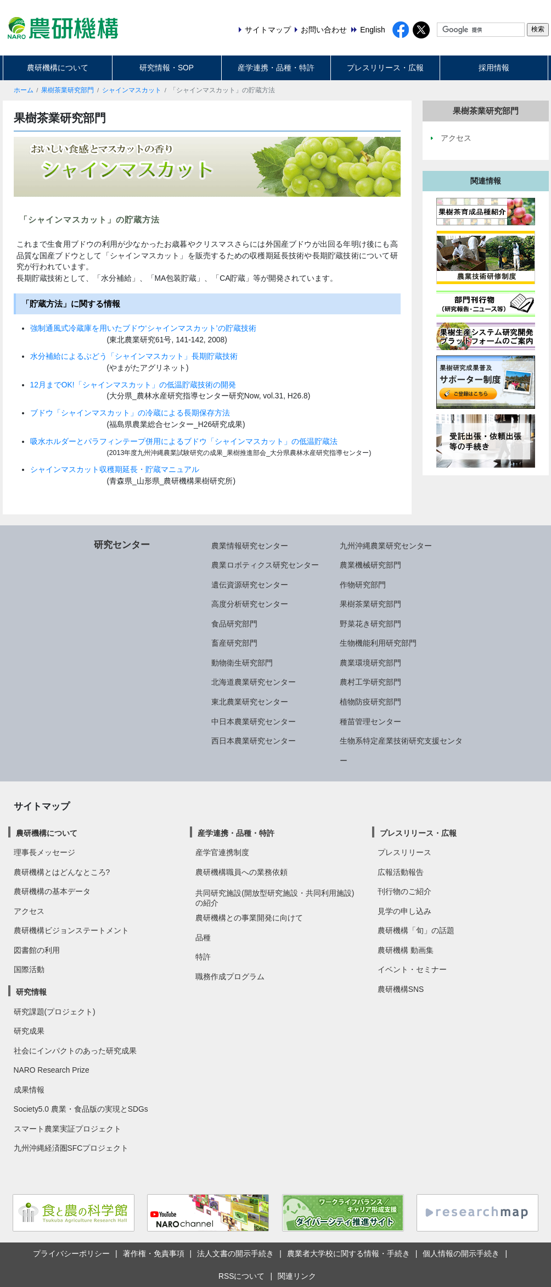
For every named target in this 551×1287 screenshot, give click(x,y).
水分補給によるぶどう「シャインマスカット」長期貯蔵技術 (134, 356)
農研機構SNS (401, 989)
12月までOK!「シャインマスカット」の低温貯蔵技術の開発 (133, 384)
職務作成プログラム (230, 976)
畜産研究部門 (234, 643)
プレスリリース (404, 852)
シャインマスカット (131, 90)
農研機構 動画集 (406, 950)
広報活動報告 (401, 872)
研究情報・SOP (166, 67)
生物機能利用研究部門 (378, 643)
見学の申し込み (404, 911)
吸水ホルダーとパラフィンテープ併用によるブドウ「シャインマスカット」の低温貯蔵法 (184, 441)
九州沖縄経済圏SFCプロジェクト (71, 1148)
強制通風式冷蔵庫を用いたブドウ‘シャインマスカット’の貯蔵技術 (143, 328)
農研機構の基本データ (52, 891)
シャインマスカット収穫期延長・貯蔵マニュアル (114, 469)
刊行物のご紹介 (404, 891)
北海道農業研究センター (253, 682)
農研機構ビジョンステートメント (71, 930)
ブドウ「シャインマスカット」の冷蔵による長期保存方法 (130, 412)
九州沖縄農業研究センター (386, 545)
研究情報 (31, 992)
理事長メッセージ (44, 852)
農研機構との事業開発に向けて (249, 917)
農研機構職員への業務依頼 (241, 872)
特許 (203, 956)
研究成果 (29, 1031)
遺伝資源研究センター (249, 584)
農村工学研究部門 (370, 682)
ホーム (23, 90)
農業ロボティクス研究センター (265, 565)
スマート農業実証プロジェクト (67, 1128)
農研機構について (57, 67)
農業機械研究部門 (370, 565)
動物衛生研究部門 (242, 662)
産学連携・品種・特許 (276, 67)
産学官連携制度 (222, 852)
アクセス (29, 911)
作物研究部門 (363, 584)
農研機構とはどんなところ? (62, 872)
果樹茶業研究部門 (67, 90)
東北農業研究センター (249, 701)
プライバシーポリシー (71, 1253)
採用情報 (494, 67)
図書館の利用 (37, 950)
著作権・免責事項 (153, 1253)
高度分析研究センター (249, 604)
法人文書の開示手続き (235, 1253)
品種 (203, 937)
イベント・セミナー (412, 969)
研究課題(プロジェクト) (54, 1011)
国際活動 (29, 969)
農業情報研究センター (249, 545)
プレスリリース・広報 (385, 67)
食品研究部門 (234, 623)
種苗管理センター (370, 721)
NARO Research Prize (51, 1070)
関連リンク (297, 1276)
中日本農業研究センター (253, 721)
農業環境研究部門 (370, 662)
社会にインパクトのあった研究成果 (75, 1050)
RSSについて (241, 1276)
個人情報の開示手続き (461, 1253)
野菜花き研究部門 (370, 623)
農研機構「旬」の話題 (416, 930)
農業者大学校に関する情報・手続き (348, 1253)
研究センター (122, 544)
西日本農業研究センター (253, 740)
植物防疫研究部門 (370, 701)
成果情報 (29, 1089)
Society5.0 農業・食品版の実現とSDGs (81, 1109)
